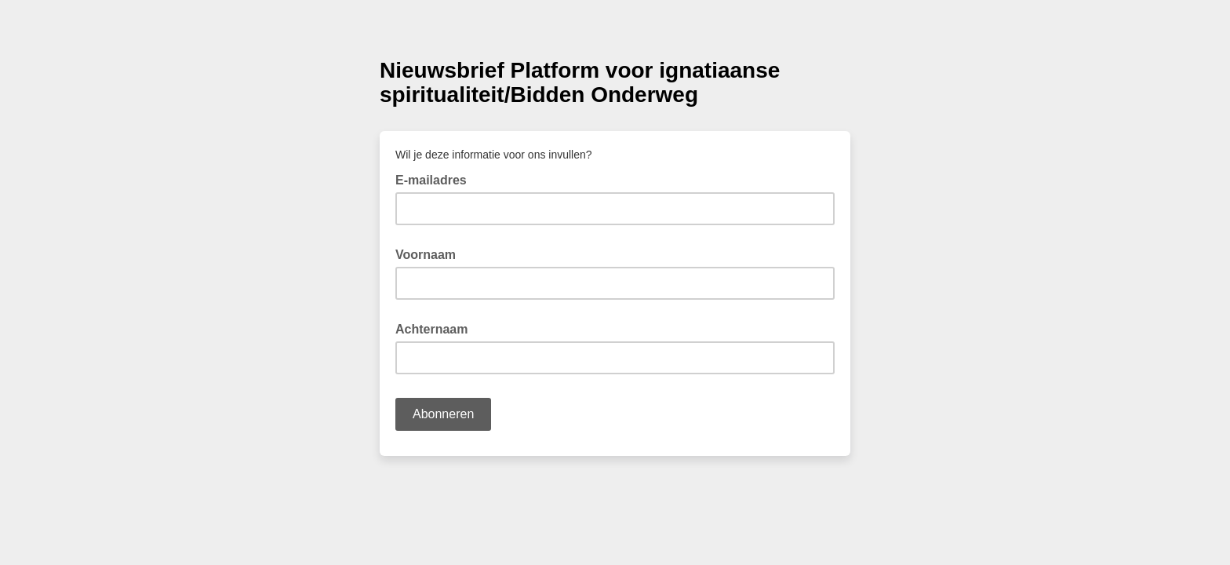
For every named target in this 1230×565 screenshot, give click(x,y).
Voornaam (425, 254)
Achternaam (431, 329)
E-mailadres (435, 179)
